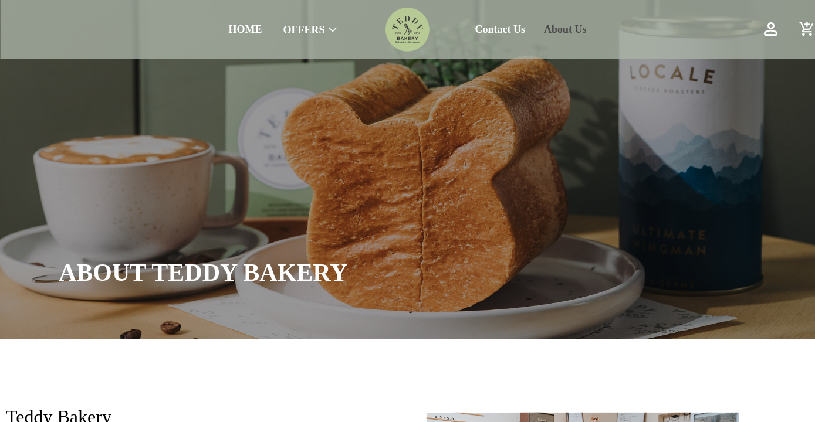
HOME (245, 29)
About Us (565, 29)
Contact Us (500, 29)
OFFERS (303, 30)
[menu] (175, 29)
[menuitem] (245, 29)
